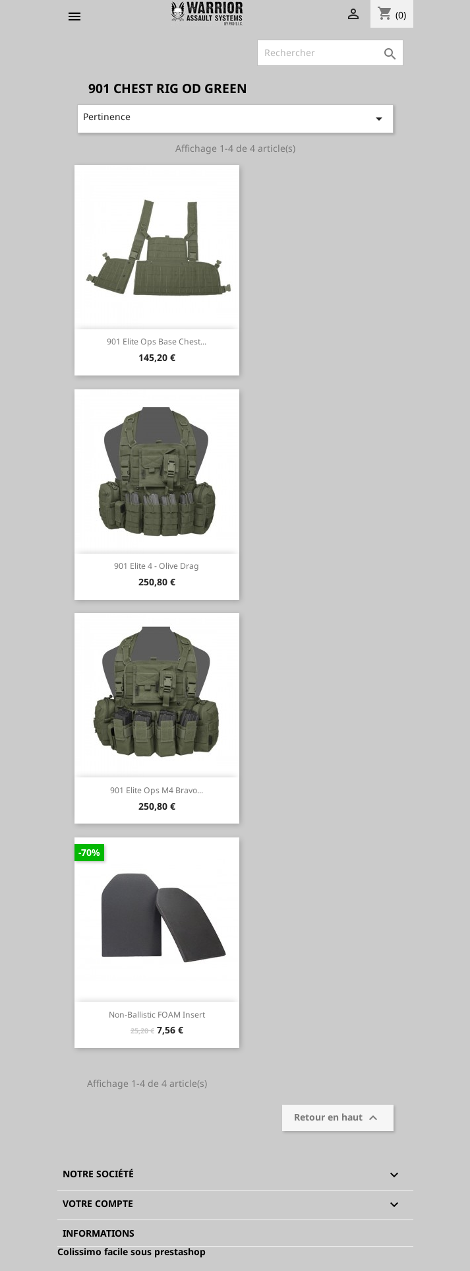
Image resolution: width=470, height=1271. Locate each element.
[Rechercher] (330, 53)
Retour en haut (337, 1118)
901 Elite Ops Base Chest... (156, 341)
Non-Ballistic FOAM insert (157, 1014)
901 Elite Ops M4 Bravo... (156, 790)
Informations (98, 1233)
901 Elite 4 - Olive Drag (156, 565)
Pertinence (235, 118)
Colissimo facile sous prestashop (131, 1251)
